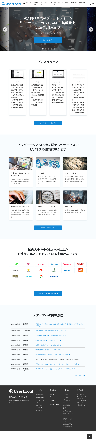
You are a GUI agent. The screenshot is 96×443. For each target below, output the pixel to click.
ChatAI (38, 417)
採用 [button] (66, 2)
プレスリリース (45, 3)
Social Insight (40, 404)
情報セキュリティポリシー (68, 427)
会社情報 (66, 401)
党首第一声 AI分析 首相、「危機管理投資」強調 (49, 342)
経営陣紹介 (66, 412)
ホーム (24, 3)
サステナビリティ (58, 3)
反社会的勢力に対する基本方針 (68, 432)
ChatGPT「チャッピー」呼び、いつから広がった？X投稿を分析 (54, 375)
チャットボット (41, 407)
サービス (39, 397)
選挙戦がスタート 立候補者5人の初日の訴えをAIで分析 (51, 361)
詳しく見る (47, 40)
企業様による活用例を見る (48, 300)
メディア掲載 (54, 411)
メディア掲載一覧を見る (76, 382)
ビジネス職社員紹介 (81, 409)
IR (51, 2)
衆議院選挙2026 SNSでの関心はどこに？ (47, 347)
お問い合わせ (83, 2)
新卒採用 (79, 401)
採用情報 (80, 397)
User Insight (39, 401)
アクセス (66, 404)
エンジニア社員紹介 (81, 404)
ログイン (90, 4)
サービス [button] (28, 2)
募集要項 (80, 412)
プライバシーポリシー (68, 422)
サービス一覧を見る (47, 227)
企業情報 (66, 397)
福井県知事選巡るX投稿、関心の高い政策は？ (49, 356)
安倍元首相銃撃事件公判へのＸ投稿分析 (47, 352)
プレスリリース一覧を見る (48, 123)
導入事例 (36, 3)
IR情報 (52, 407)
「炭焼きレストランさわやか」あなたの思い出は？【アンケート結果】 (56, 371)
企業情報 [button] (73, 2)
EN (93, 4)
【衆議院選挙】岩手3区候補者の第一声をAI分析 (49, 337)
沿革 (64, 415)
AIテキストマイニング (41, 413)
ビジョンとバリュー (68, 408)
